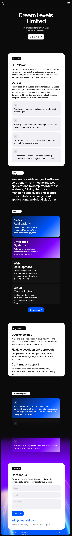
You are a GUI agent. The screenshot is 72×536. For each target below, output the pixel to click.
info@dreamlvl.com (24, 520)
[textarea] (36, 504)
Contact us (35, 37)
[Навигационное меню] (69, 3)
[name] (36, 488)
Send (17, 513)
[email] (36, 495)
